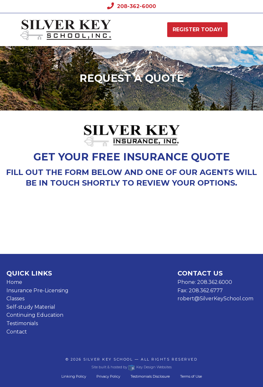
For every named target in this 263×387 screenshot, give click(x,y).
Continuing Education (34, 315)
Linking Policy (73, 376)
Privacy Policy (108, 376)
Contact (16, 332)
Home (14, 282)
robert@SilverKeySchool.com (215, 298)
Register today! (197, 29)
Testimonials (22, 323)
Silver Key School (108, 359)
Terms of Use (191, 376)
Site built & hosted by (131, 367)
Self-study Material (30, 307)
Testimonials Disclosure (150, 376)
